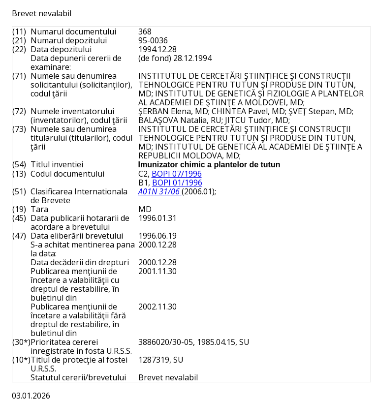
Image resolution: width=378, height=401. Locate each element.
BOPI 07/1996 (177, 173)
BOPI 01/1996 (177, 182)
